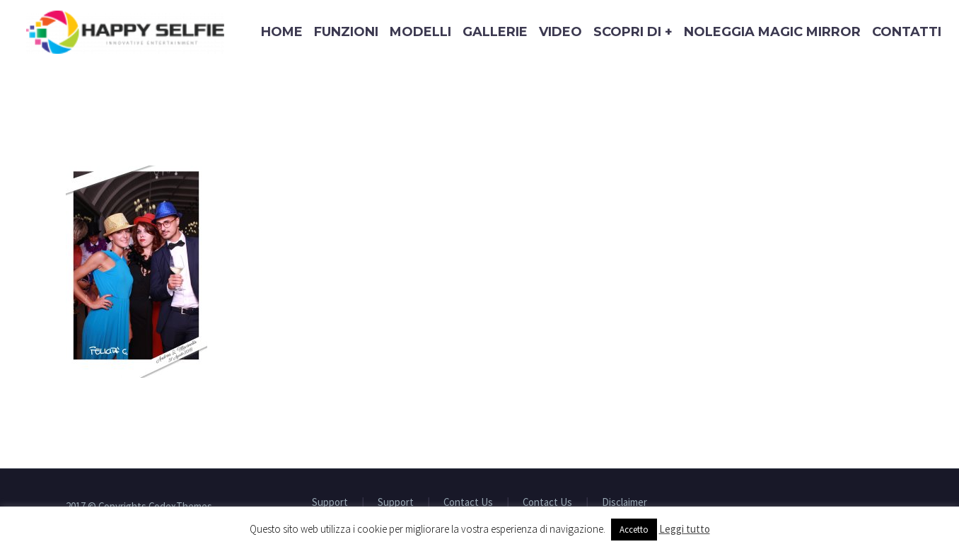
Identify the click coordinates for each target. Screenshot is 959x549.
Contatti (906, 32)
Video (560, 32)
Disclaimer (624, 502)
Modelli (420, 32)
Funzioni (346, 32)
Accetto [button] (634, 530)
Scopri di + (633, 32)
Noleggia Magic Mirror (772, 32)
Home (282, 32)
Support (330, 502)
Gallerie (495, 32)
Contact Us (468, 502)
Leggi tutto (684, 529)
